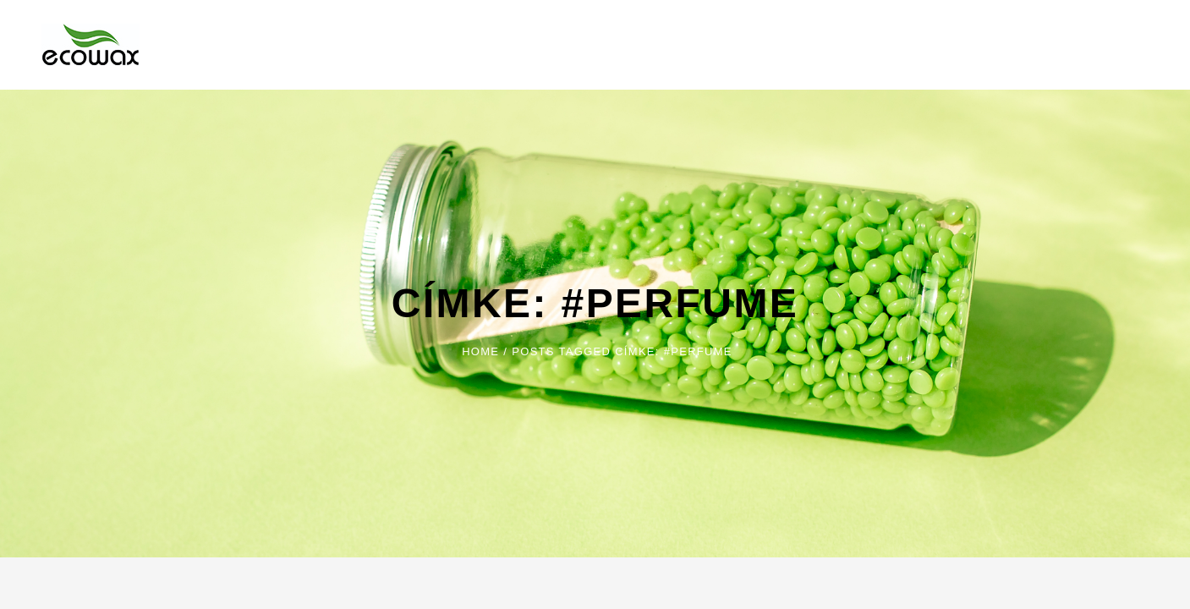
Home (480, 351)
